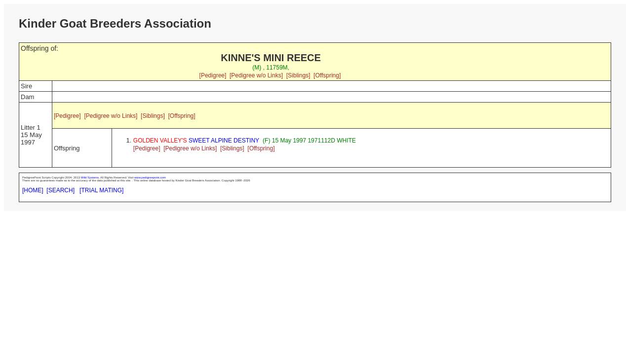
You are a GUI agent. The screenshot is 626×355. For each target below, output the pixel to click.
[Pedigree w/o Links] (256, 75)
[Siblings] (298, 75)
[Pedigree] (213, 75)
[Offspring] (327, 75)
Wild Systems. (90, 177)
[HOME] (32, 190)
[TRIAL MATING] (101, 190)
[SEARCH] (60, 190)
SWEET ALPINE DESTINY (196, 140)
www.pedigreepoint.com (150, 177)
